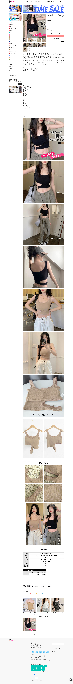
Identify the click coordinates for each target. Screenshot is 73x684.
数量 (48, 29)
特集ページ (12, 30)
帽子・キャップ (12, 53)
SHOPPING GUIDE (54, 1)
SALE (11, 26)
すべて (25, 593)
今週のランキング (13, 28)
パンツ (11, 41)
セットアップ (12, 47)
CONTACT (48, 1)
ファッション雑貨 (13, 55)
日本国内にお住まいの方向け (56, 38)
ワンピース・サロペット (14, 45)
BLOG (39, 1)
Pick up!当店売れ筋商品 (13, 32)
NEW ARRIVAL (12, 24)
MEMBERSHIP (43, 1)
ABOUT (36, 1)
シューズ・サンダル (13, 51)
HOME (27, 1)
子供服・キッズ (12, 57)
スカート (11, 43)
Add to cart (56, 36)
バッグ (11, 49)
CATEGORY (31, 1)
